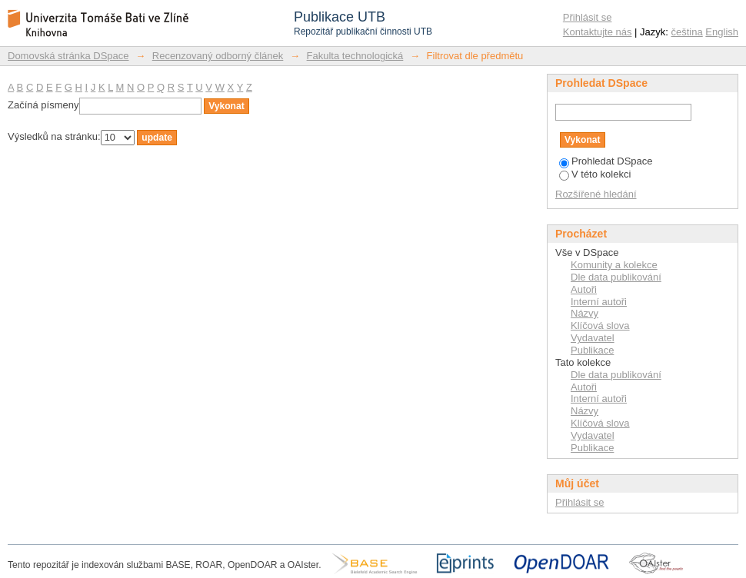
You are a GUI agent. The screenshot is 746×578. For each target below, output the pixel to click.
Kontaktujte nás (597, 32)
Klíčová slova (600, 325)
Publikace (592, 350)
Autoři (584, 289)
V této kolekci (595, 174)
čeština (687, 32)
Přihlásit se (587, 17)
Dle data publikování (616, 277)
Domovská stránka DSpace (68, 55)
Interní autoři (599, 301)
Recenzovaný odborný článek (218, 55)
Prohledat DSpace (606, 161)
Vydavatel (592, 338)
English (721, 32)
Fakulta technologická (355, 55)
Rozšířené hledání (596, 194)
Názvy (584, 313)
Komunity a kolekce (614, 265)
